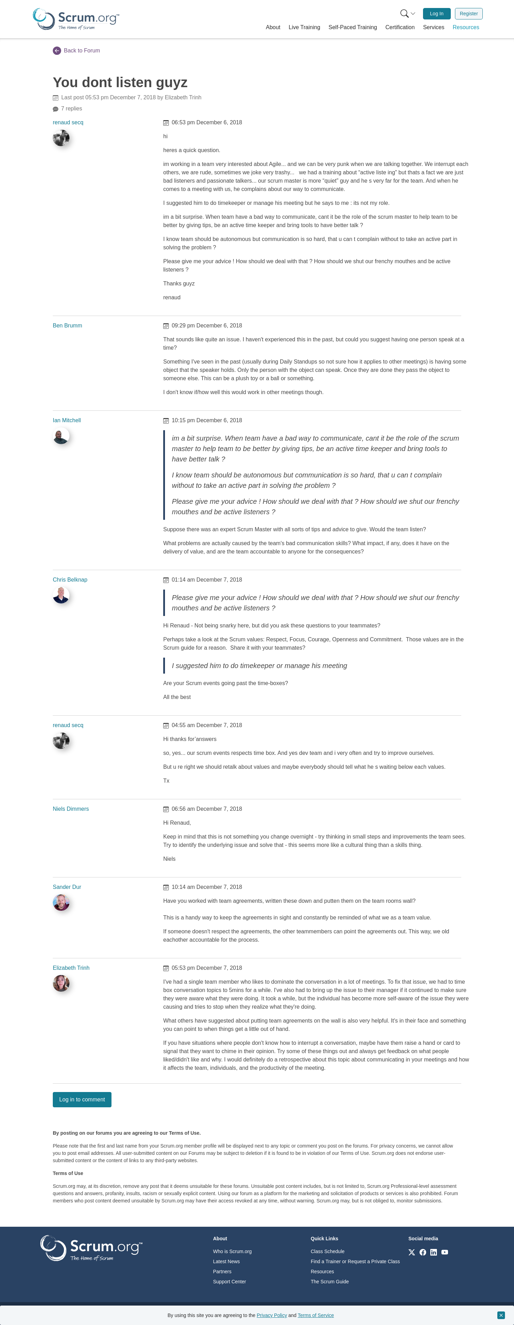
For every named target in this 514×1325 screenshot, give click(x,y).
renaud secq (68, 122)
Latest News (226, 1261)
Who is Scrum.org (232, 1251)
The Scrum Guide (330, 1281)
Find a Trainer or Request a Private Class (355, 1261)
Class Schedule (328, 1251)
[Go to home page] (91, 1248)
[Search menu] (408, 13)
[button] (273, 27)
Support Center (229, 1281)
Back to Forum (76, 51)
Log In (436, 13)
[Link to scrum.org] (411, 1252)
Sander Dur (67, 887)
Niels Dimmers (71, 809)
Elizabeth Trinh (71, 968)
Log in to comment (82, 1099)
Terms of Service (316, 1315)
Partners (222, 1271)
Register (469, 13)
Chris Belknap (70, 580)
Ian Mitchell (67, 420)
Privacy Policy (272, 1315)
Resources (322, 1271)
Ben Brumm (67, 325)
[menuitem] (407, 13)
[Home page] (76, 19)
